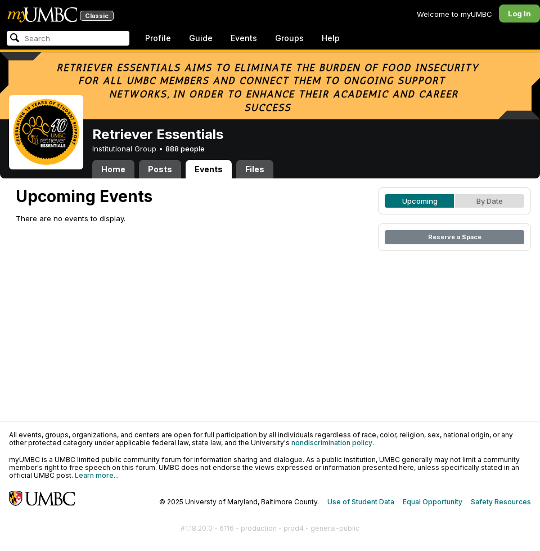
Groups (289, 38)
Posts (160, 169)
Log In (519, 13)
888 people (185, 148)
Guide (201, 38)
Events (244, 38)
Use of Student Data (360, 502)
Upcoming (420, 200)
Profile (158, 38)
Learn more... (97, 475)
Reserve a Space (455, 237)
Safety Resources (501, 502)
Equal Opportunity (432, 502)
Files (254, 169)
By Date (489, 200)
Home (113, 169)
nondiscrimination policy (331, 442)
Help (331, 38)
